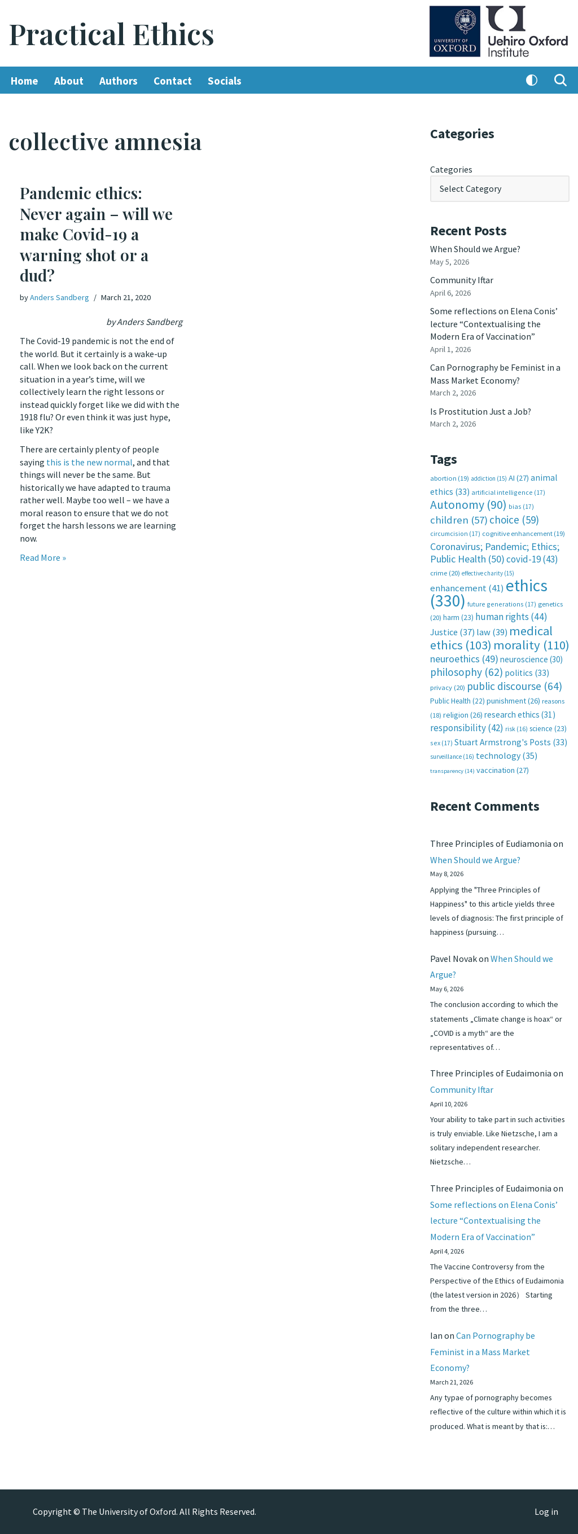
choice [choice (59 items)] (514, 518)
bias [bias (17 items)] (521, 505)
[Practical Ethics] (111, 34)
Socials (225, 80)
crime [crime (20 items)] (445, 571)
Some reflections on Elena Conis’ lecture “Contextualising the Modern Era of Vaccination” (494, 323)
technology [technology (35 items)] (506, 753)
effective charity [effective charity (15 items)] (488, 571)
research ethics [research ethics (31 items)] (519, 712)
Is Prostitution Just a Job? (481, 410)
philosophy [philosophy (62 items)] (466, 670)
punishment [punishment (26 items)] (513, 699)
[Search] (560, 80)
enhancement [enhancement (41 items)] (467, 587)
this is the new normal (89, 461)
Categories (451, 169)
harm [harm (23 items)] (458, 616)
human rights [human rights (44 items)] (511, 615)
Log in (546, 1512)
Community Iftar (462, 279)
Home (24, 80)
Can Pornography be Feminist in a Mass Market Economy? (482, 1351)
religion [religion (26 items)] (463, 712)
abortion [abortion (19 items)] (449, 477)
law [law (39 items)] (491, 630)
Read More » (43, 556)
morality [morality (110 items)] (531, 643)
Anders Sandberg (59, 298)
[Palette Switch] (531, 80)
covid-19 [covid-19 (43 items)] (532, 558)
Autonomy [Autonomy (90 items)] (468, 503)
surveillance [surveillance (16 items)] (452, 754)
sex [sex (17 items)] (441, 740)
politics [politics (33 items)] (527, 671)
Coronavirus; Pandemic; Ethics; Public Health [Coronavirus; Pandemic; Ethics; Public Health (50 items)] (494, 551)
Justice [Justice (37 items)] (452, 630)
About (69, 80)
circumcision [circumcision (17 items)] (455, 532)
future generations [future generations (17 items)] (501, 602)
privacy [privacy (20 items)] (447, 685)
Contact (173, 80)
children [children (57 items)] (459, 518)
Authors (118, 80)
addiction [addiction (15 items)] (489, 478)
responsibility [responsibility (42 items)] (466, 726)
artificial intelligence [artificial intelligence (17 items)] (508, 491)
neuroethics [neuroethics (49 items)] (464, 656)
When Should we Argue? (475, 248)
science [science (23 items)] (548, 727)
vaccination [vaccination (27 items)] (502, 768)
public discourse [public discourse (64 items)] (514, 684)
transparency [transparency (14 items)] (452, 768)
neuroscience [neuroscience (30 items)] (531, 657)
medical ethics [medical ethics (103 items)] (491, 636)
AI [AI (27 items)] (519, 477)
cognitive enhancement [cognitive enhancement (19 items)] (523, 532)
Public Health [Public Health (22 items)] (457, 699)
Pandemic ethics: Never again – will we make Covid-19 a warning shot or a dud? (96, 234)
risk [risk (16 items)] (516, 727)
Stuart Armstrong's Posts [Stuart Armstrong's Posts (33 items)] (510, 740)
